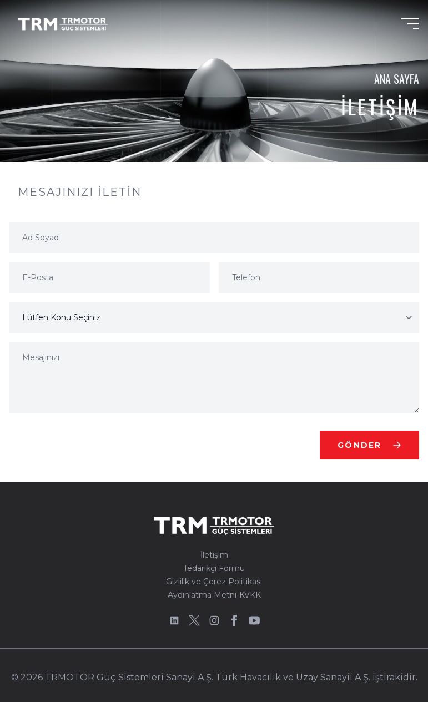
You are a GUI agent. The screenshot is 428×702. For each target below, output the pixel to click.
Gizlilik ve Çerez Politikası (214, 582)
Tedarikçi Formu (214, 568)
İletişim (214, 555)
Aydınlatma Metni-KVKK (214, 595)
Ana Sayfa (396, 78)
